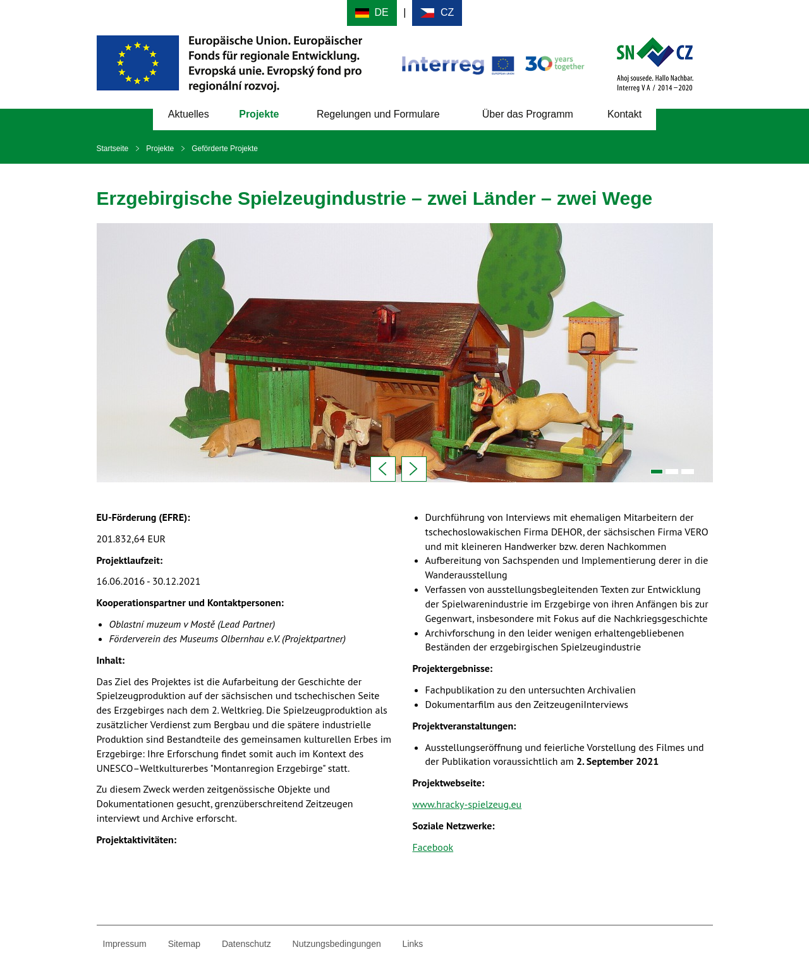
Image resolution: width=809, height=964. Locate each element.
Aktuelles (188, 114)
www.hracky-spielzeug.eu (467, 804)
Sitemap (184, 944)
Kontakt (624, 114)
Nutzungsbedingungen (337, 944)
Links (413, 944)
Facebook (433, 847)
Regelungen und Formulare (378, 114)
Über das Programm (527, 114)
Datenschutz (246, 944)
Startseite (113, 148)
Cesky (437, 13)
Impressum (125, 944)
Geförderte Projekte (225, 148)
